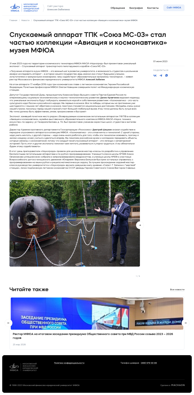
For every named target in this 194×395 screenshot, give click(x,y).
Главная (13, 20)
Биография (136, 8)
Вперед (185, 323)
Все (177, 290)
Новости (25, 20)
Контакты (153, 8)
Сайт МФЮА (174, 8)
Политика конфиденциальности (69, 363)
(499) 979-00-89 (149, 363)
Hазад (8, 323)
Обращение (118, 8)
